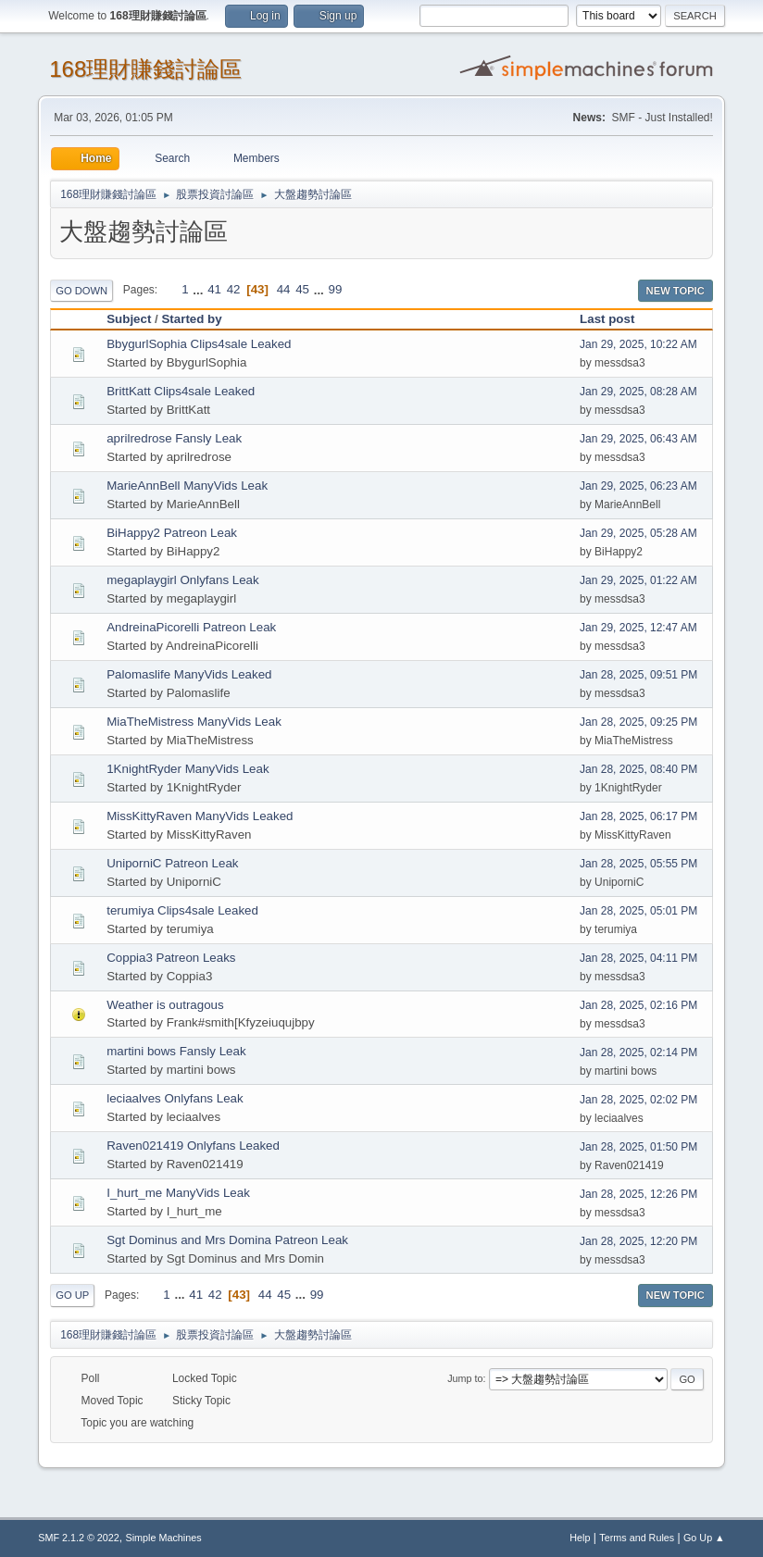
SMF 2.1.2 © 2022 (78, 1537)
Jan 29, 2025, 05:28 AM (638, 533)
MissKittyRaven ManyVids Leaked (199, 816)
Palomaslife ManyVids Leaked (188, 674)
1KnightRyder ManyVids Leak (187, 769)
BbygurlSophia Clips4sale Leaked (198, 344)
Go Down (81, 290)
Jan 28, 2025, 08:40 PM (638, 769)
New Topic (675, 290)
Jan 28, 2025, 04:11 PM (638, 958)
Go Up (72, 1295)
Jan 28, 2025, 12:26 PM (638, 1194)
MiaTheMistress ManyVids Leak (193, 722)
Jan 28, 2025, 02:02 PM (638, 1099)
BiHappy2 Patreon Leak (171, 533)
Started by (191, 319)
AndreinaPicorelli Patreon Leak (191, 627)
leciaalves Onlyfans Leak (174, 1098)
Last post (615, 319)
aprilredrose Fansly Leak (174, 438)
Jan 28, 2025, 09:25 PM (638, 722)
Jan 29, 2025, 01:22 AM (638, 580)
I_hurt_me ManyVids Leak (178, 1193)
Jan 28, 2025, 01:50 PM (638, 1146)
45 (302, 289)
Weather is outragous (164, 1005)
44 (284, 289)
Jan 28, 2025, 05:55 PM (638, 863)
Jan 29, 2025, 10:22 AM (638, 344)
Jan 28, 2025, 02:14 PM (638, 1052)
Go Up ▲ (704, 1537)
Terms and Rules (636, 1537)
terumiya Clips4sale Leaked (182, 910)
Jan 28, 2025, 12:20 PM (638, 1241)
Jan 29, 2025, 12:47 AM (638, 627)
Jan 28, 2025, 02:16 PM (638, 1005)
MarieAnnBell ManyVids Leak (187, 485)
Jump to (464, 1378)
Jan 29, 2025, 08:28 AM (638, 391)
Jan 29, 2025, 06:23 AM (638, 486)
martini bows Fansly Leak (175, 1051)
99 (336, 289)
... (199, 289)
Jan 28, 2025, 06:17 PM (638, 816)
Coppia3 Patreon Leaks (170, 958)
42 (234, 289)
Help (579, 1537)
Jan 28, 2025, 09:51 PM (638, 674)
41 (214, 289)
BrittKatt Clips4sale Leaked (180, 391)
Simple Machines (164, 1537)
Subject (128, 319)
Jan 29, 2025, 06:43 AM (638, 438)
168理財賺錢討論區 (145, 68)
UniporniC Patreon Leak (172, 863)
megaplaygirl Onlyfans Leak (182, 580)
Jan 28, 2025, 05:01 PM (638, 910)
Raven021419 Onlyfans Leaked (193, 1145)
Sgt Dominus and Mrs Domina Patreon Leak (227, 1240)
